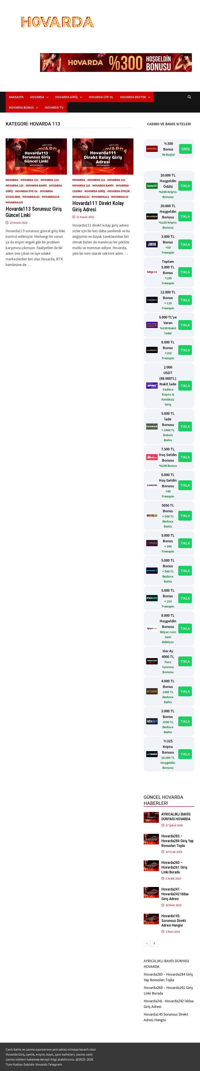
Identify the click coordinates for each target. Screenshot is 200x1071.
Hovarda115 (14, 202)
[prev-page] (147, 943)
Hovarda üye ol (26, 191)
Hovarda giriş (94, 191)
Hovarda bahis (36, 185)
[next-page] (154, 943)
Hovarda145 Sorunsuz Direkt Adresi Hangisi (173, 921)
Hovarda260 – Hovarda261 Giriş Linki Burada (174, 867)
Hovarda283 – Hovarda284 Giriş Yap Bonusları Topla (177, 841)
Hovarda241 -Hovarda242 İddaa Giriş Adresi (175, 894)
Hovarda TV (54, 107)
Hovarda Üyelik (118, 191)
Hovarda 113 (29, 180)
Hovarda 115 (14, 185)
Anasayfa (16, 97)
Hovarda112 (100, 197)
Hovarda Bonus (21, 107)
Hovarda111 (80, 197)
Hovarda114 (50, 197)
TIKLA (185, 185)
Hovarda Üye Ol (101, 97)
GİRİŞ (185, 149)
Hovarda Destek (133, 97)
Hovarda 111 (96, 180)
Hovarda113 (31, 197)
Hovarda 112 (116, 180)
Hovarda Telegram (48, 1064)
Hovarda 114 (49, 180)
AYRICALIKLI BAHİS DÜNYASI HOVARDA (176, 816)
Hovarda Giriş (66, 97)
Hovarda (37, 97)
